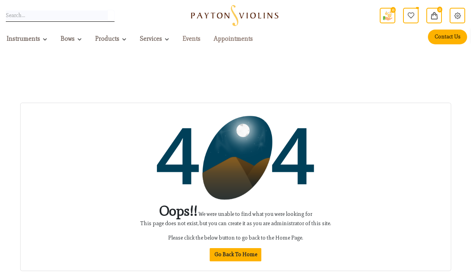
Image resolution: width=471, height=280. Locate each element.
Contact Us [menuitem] (448, 36)
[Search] (111, 15)
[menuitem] (191, 39)
